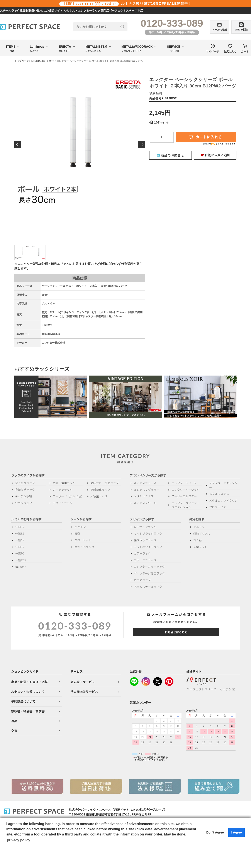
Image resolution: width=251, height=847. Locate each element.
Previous (17, 144)
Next (141, 144)
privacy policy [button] (18, 840)
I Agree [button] (236, 832)
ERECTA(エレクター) (42, 61)
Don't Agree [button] (215, 832)
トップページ (21, 61)
